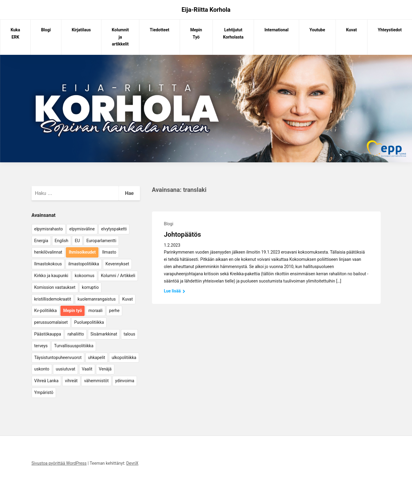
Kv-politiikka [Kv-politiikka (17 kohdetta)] (45, 310)
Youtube (317, 29)
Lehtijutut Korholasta (233, 33)
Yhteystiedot (389, 29)
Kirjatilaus (81, 29)
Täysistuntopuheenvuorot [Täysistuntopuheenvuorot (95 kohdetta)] (58, 357)
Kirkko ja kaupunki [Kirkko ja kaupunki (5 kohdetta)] (51, 275)
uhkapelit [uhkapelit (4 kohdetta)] (96, 357)
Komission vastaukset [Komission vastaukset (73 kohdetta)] (55, 287)
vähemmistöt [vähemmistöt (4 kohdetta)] (96, 380)
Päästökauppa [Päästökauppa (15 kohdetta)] (47, 334)
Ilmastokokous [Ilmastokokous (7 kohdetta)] (48, 263)
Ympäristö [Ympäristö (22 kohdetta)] (44, 392)
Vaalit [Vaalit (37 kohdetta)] (87, 369)
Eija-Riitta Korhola (206, 9)
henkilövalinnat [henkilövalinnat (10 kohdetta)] (48, 252)
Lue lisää (174, 291)
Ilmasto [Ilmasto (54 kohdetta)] (109, 252)
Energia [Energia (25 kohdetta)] (41, 240)
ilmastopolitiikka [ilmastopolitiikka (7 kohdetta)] (83, 263)
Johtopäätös (182, 234)
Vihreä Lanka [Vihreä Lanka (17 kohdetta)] (46, 380)
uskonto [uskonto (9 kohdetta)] (41, 369)
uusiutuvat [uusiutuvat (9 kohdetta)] (65, 369)
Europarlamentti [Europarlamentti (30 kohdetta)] (101, 240)
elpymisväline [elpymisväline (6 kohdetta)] (81, 228)
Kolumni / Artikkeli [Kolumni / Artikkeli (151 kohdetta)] (118, 275)
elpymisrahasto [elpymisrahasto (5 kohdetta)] (48, 228)
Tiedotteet (159, 29)
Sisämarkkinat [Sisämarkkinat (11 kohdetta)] (104, 334)
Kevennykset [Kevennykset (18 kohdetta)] (117, 263)
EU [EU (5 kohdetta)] (77, 240)
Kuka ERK (15, 33)
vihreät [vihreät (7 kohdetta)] (71, 380)
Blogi (46, 29)
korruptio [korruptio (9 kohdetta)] (90, 287)
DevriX (132, 463)
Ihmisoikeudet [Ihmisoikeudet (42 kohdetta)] (82, 252)
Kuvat (351, 29)
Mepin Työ (196, 33)
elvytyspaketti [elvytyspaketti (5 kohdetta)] (114, 228)
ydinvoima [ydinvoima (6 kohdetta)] (125, 380)
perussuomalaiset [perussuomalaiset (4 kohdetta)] (51, 322)
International (277, 29)
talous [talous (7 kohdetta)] (129, 334)
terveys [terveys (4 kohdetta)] (41, 345)
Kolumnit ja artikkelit (120, 37)
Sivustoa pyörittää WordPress (59, 463)
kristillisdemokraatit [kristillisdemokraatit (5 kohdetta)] (52, 299)
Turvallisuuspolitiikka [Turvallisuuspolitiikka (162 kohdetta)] (74, 345)
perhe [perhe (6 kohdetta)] (114, 310)
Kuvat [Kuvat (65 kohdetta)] (127, 299)
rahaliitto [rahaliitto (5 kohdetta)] (75, 334)
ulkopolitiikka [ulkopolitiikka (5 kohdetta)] (124, 357)
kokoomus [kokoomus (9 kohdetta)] (84, 275)
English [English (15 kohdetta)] (61, 240)
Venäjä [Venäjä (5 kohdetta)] (105, 369)
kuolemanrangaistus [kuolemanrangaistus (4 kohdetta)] (97, 299)
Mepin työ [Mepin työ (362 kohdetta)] (72, 310)
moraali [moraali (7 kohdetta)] (95, 310)
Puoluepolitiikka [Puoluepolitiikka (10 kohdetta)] (89, 322)
